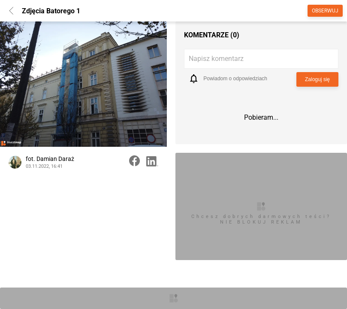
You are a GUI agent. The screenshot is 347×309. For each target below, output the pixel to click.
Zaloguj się (317, 79)
